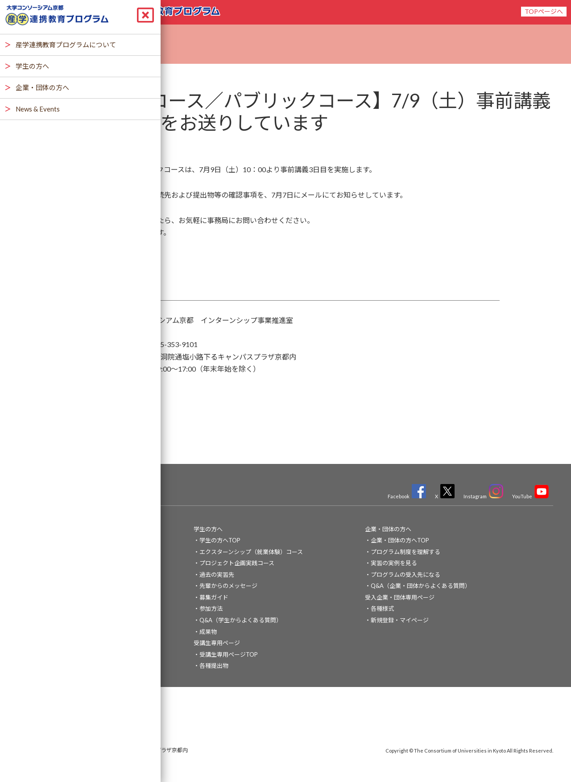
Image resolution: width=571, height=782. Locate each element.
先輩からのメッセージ (228, 585)
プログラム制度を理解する (405, 551)
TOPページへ (544, 11)
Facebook (407, 496)
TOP (28, 529)
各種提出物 (213, 665)
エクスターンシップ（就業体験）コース (251, 551)
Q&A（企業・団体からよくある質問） (421, 585)
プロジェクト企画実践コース (236, 563)
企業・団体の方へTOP (400, 540)
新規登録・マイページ (400, 620)
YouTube (530, 496)
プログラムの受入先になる (405, 574)
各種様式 (382, 608)
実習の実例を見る (394, 563)
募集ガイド (213, 597)
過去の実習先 (216, 574)
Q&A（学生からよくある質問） (240, 620)
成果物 (208, 631)
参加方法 (211, 608)
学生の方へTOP (219, 540)
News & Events (41, 574)
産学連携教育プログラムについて (65, 551)
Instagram (483, 496)
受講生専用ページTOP (228, 654)
